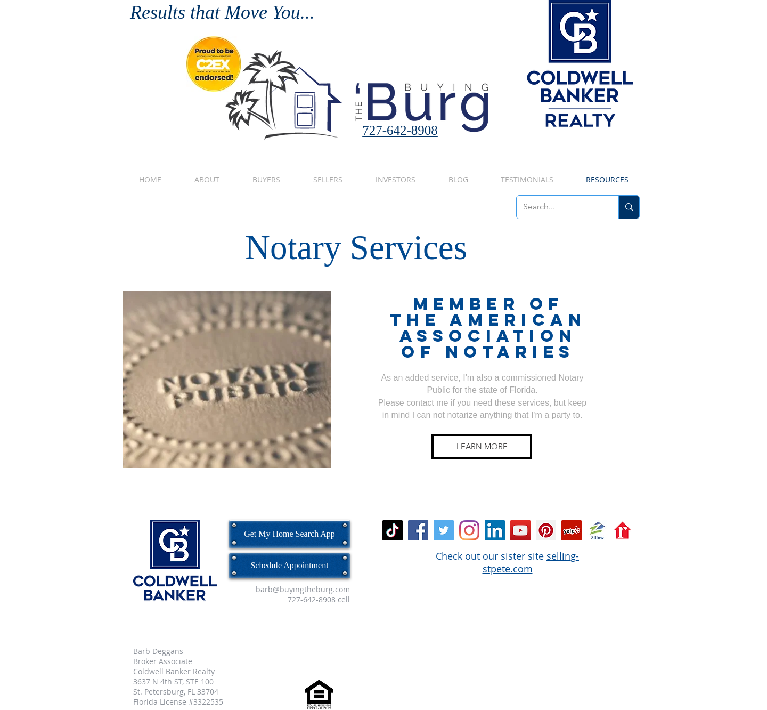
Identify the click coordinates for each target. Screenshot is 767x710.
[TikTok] (392, 530)
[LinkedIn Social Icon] (495, 530)
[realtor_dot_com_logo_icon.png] (623, 530)
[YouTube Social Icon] (520, 530)
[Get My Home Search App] (289, 534)
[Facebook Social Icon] (418, 530)
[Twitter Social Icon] (444, 530)
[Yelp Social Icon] (571, 530)
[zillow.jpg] (597, 530)
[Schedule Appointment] (289, 565)
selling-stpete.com (531, 562)
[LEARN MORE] (481, 446)
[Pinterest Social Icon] (546, 530)
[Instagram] (469, 530)
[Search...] (559, 207)
